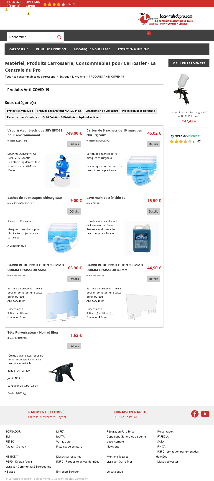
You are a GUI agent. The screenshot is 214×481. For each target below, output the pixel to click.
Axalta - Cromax (16, 446)
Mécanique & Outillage (92, 49)
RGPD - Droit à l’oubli (19, 461)
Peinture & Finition (51, 49)
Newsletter (114, 446)
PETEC (10, 441)
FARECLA (163, 436)
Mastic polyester (167, 461)
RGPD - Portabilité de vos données (77, 461)
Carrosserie (18, 49)
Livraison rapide (33, 4)
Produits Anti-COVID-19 (106, 76)
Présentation (165, 431)
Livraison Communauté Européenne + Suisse (28, 469)
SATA (160, 441)
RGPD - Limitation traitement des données (177, 454)
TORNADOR (13, 431)
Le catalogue (115, 471)
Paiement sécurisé (14, 4)
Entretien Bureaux (67, 471)
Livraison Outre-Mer (119, 461)
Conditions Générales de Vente (126, 436)
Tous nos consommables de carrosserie (30, 76)
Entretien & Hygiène (133, 49)
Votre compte (115, 441)
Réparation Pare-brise (121, 431)
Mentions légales (117, 456)
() (197, 141)
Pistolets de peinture (69, 446)
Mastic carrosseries (68, 456)
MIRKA (60, 431)
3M (8, 436)
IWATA (60, 436)
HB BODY (12, 456)
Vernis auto (63, 441)
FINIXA (161, 446)
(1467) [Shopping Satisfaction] (70, 4)
